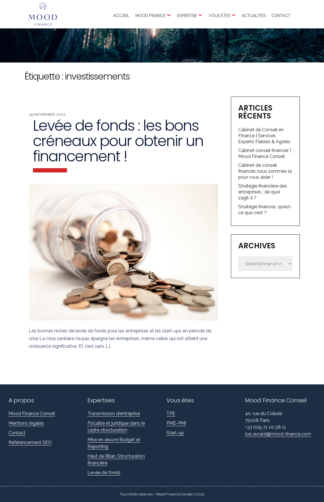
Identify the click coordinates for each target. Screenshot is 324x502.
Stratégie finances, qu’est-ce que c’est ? (265, 209)
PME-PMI (176, 423)
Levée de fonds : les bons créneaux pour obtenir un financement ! (118, 140)
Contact (280, 15)
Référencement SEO (30, 442)
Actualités (254, 15)
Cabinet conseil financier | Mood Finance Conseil (264, 153)
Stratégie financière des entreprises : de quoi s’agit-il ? (262, 192)
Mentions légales (26, 423)
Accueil (121, 15)
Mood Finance (150, 15)
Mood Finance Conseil (32, 413)
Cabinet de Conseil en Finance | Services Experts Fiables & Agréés (264, 135)
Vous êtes (219, 15)
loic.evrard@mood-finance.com (278, 434)
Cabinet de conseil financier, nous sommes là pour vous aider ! (265, 171)
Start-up (175, 433)
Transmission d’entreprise (113, 413)
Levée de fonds (103, 472)
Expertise (187, 15)
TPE (170, 413)
